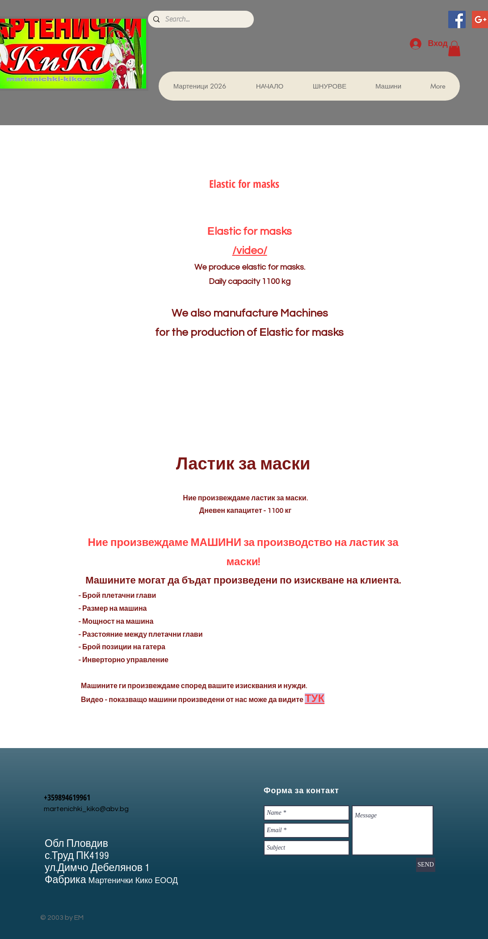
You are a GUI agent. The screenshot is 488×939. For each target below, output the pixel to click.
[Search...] (200, 19)
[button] (454, 48)
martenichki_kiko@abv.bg (86, 808)
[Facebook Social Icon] (457, 19)
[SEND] (425, 865)
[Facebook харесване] (315, 27)
